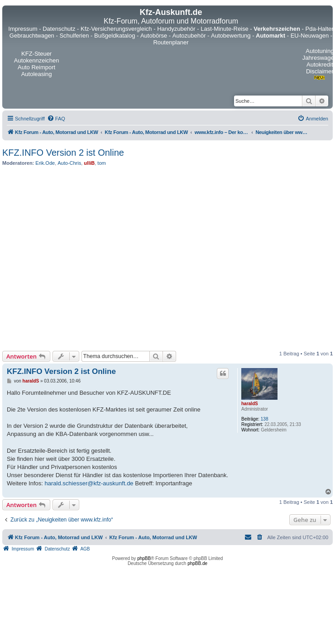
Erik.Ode (45, 163)
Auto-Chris (69, 163)
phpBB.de (197, 563)
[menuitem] (56, 118)
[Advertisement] (85, 258)
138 (264, 418)
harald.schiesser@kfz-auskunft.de (89, 483)
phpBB (144, 558)
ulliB (89, 163)
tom (101, 163)
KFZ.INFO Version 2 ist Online (63, 153)
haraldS (249, 403)
